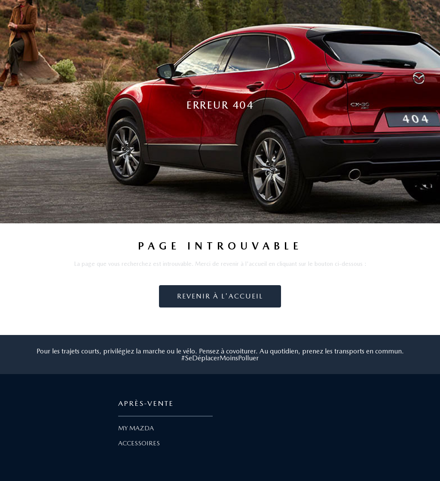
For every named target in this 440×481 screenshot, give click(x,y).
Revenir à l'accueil (220, 296)
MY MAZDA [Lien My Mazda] (136, 428)
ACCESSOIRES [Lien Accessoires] (139, 443)
